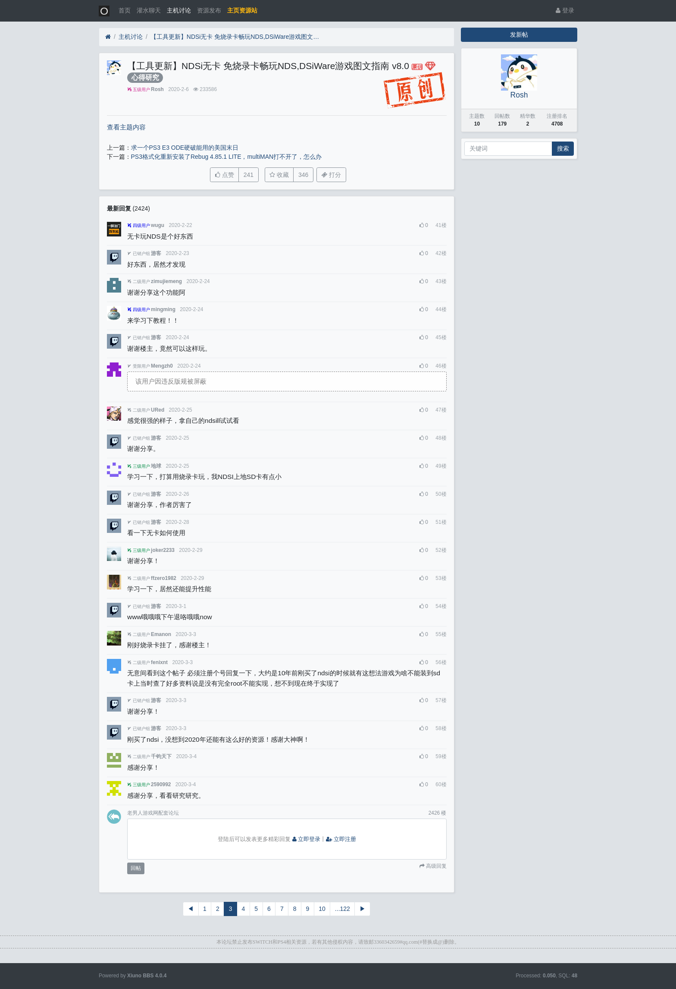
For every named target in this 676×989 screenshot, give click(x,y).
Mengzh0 (162, 366)
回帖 (136, 868)
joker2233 (163, 550)
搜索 (563, 148)
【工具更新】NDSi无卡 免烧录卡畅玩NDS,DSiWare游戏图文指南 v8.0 (236, 36)
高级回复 (436, 866)
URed (157, 410)
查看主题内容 (126, 127)
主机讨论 (179, 10)
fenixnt (159, 662)
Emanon (161, 634)
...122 (342, 908)
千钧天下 (161, 756)
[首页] (108, 36)
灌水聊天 (149, 10)
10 (322, 908)
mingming (163, 309)
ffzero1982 (163, 578)
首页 (125, 10)
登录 (565, 10)
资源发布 (209, 10)
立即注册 (341, 839)
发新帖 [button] (519, 34)
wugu (157, 225)
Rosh (157, 89)
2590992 (161, 784)
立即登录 (306, 839)
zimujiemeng (166, 281)
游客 (156, 253)
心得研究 (145, 77)
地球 (156, 466)
